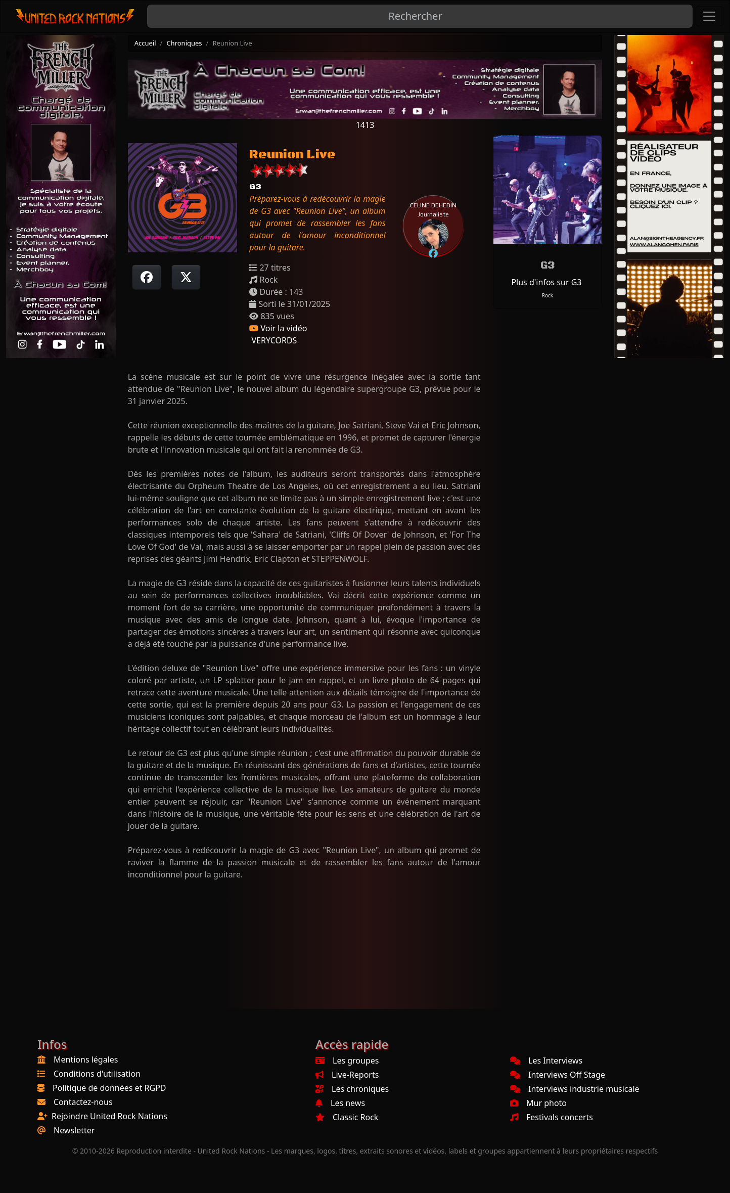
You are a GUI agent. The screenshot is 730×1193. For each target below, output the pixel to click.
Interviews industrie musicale (575, 1088)
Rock (547, 295)
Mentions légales (86, 1059)
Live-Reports (347, 1074)
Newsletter (74, 1130)
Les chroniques (352, 1088)
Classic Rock (346, 1117)
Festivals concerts (551, 1117)
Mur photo (538, 1103)
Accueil (145, 43)
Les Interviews (546, 1060)
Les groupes (347, 1060)
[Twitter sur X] (186, 277)
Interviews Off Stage (557, 1074)
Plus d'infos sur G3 (546, 282)
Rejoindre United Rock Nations (109, 1116)
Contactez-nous (83, 1102)
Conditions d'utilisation (97, 1073)
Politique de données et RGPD (109, 1087)
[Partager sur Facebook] (146, 277)
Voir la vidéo (278, 328)
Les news (340, 1103)
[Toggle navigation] (709, 16)
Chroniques (184, 43)
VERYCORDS (273, 340)
